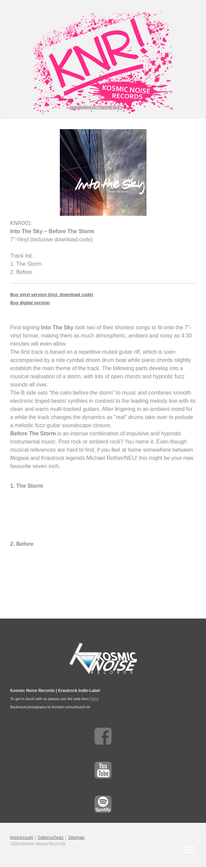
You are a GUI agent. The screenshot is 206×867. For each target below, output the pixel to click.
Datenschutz (51, 837)
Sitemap (76, 837)
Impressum (21, 837)
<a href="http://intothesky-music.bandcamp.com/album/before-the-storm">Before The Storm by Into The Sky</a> (103, 513)
